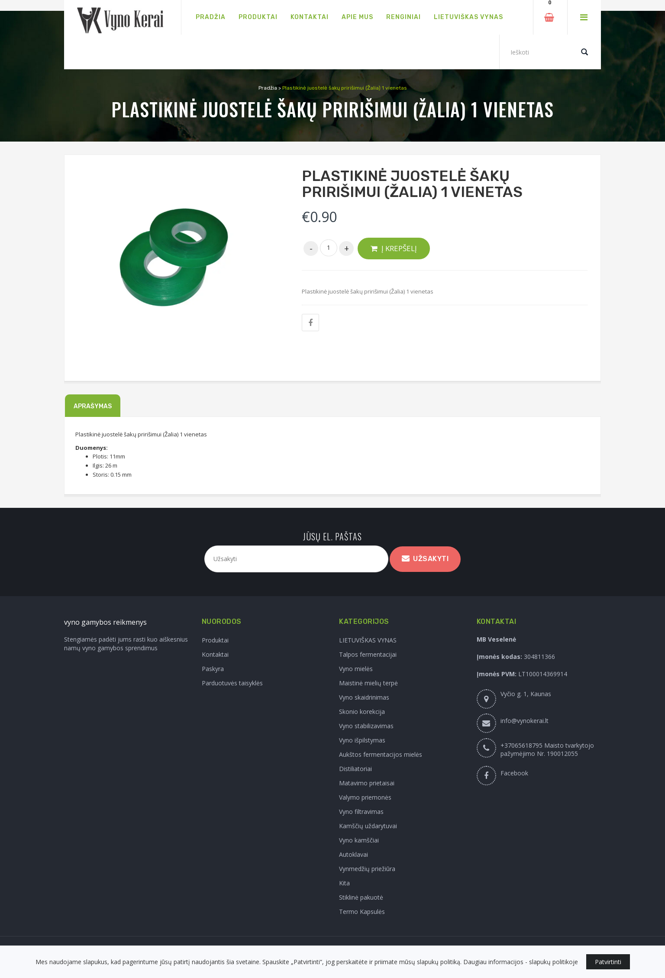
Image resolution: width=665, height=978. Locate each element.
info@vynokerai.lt (524, 721)
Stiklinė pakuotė (361, 897)
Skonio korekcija (362, 711)
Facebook (514, 773)
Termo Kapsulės (362, 911)
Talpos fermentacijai (368, 654)
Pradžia (267, 88)
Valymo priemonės (365, 797)
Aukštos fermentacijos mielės (380, 754)
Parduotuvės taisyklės (232, 683)
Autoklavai (353, 854)
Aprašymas (93, 406)
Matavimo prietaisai (366, 783)
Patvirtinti (608, 962)
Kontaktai (215, 654)
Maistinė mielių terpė (368, 683)
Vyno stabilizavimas (366, 726)
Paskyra (213, 669)
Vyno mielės (356, 669)
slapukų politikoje (553, 962)
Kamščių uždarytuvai (368, 826)
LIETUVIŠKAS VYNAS (368, 640)
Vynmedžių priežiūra (367, 869)
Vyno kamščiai (359, 840)
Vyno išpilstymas (362, 740)
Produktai (215, 640)
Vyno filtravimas (361, 811)
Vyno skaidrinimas (364, 697)
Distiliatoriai (355, 769)
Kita (344, 883)
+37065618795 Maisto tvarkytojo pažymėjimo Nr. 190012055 (547, 749)
